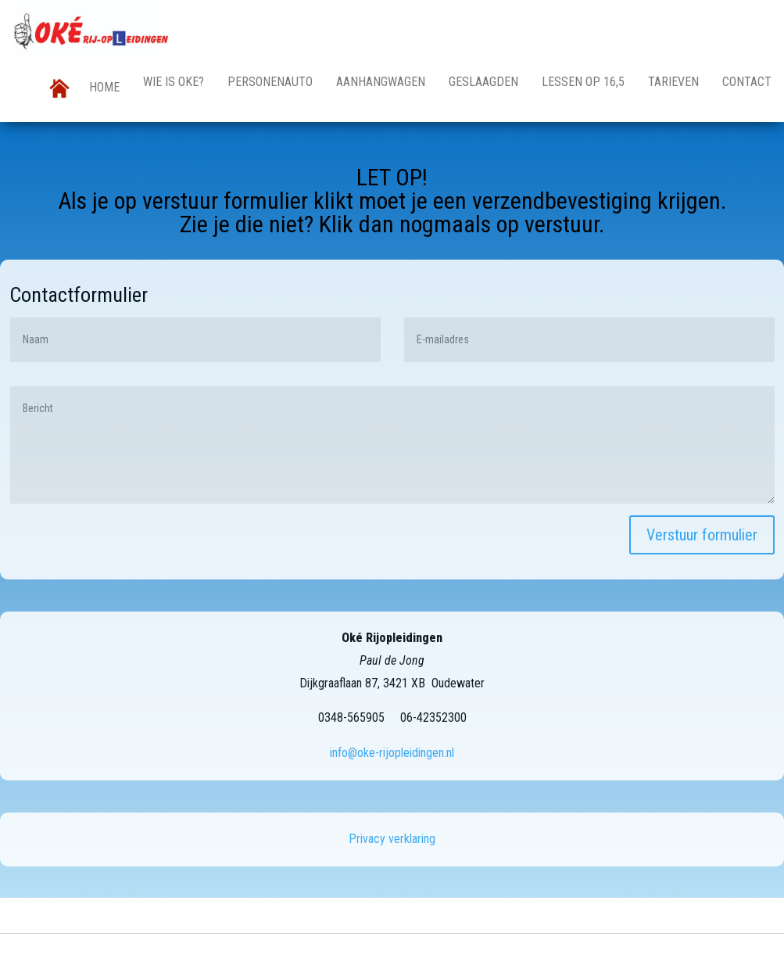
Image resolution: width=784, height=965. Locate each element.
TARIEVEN (673, 81)
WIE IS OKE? (173, 81)
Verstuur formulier (701, 535)
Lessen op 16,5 (583, 81)
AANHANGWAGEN (380, 81)
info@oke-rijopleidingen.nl (392, 752)
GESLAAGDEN (483, 81)
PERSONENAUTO (270, 81)
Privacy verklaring (392, 838)
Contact (746, 81)
